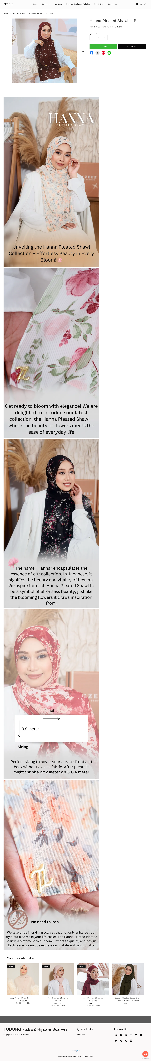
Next (83, 51)
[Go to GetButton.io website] (145, 1058)
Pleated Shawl (19, 14)
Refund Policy (76, 1056)
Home (35, 4)
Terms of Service (64, 1056)
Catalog (46, 4)
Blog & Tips (98, 4)
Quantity (93, 34)
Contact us (112, 4)
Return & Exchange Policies (78, 4)
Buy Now (103, 46)
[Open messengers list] (145, 1054)
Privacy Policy (88, 1056)
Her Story (58, 4)
